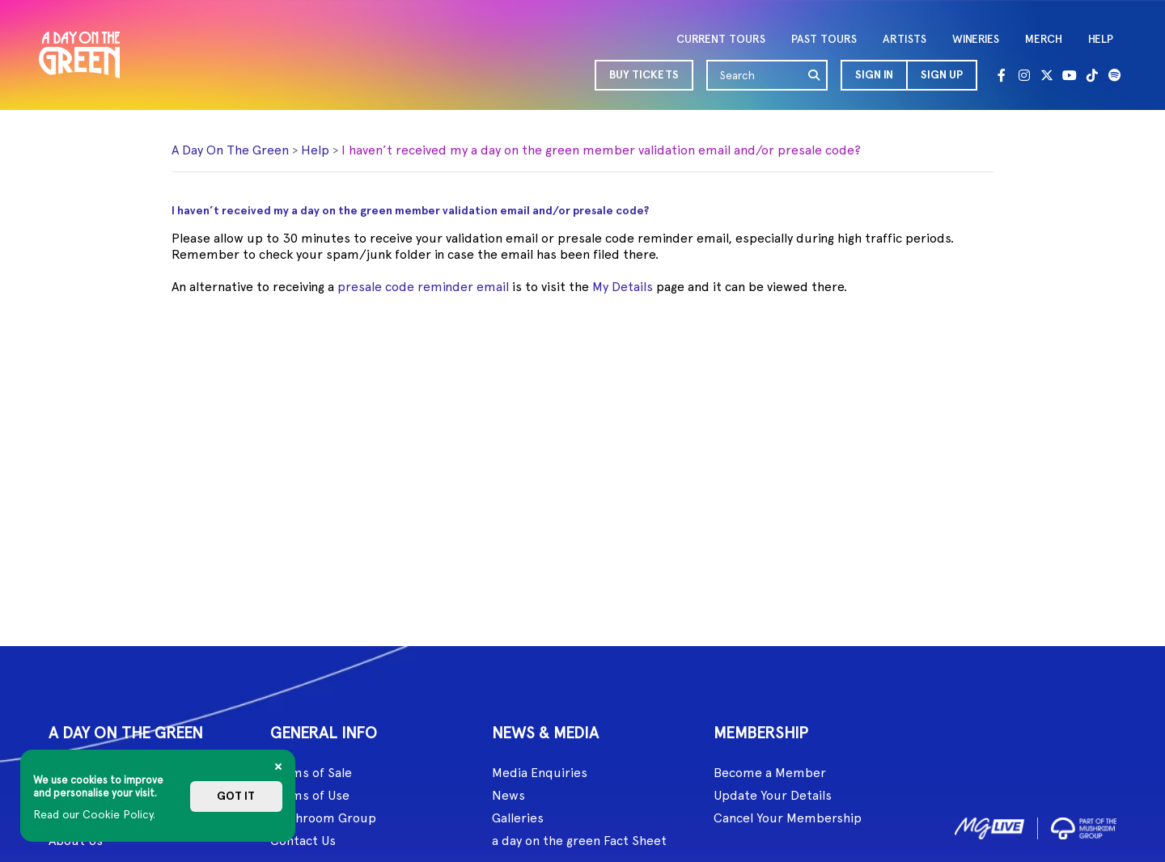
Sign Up (942, 75)
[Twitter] (1047, 75)
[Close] (278, 767)
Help (315, 150)
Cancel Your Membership (788, 818)
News (508, 795)
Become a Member (770, 772)
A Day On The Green (230, 150)
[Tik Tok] (1092, 75)
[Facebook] (1001, 75)
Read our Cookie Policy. (94, 814)
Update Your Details (773, 795)
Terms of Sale (311, 772)
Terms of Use (310, 795)
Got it (236, 796)
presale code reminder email (423, 286)
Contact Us (303, 840)
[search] (815, 75)
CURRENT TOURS (720, 39)
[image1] (989, 825)
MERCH (1043, 39)
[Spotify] (1115, 75)
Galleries (518, 818)
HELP (1100, 39)
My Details (622, 286)
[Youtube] (1069, 75)
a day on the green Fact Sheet (579, 840)
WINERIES (975, 39)
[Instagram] (1024, 75)
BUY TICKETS (644, 75)
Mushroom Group (323, 818)
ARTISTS (904, 39)
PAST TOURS (824, 39)
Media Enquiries (539, 772)
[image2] (1083, 825)
